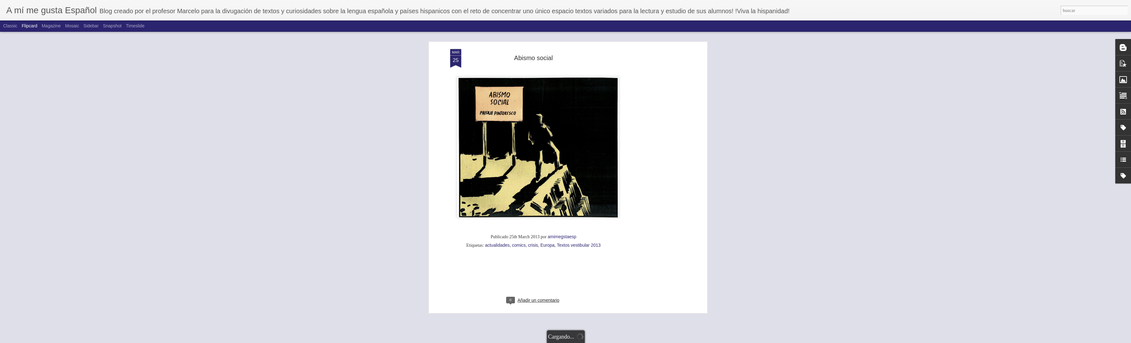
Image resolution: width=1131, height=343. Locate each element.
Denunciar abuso (618, 339)
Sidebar (91, 25)
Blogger (598, 339)
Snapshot (112, 25)
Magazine (51, 25)
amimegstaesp (562, 109)
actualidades (497, 118)
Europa (547, 118)
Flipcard (29, 25)
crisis (533, 118)
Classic (10, 25)
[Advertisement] (533, 153)
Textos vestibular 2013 (578, 118)
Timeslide (135, 25)
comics (519, 118)
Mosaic (72, 25)
